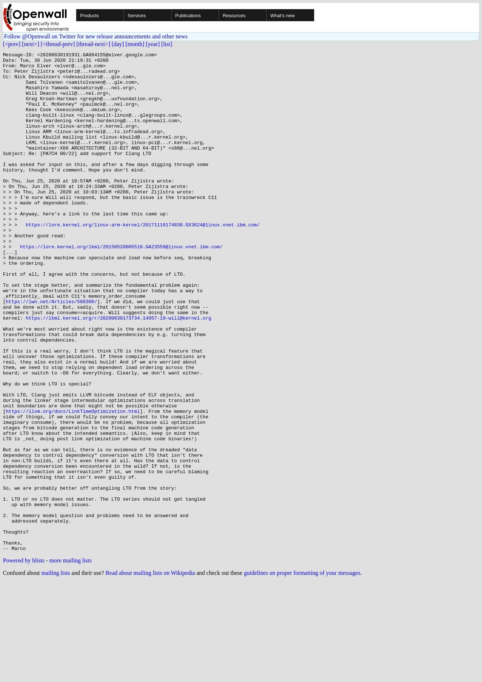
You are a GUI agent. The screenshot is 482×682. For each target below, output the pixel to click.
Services (137, 15)
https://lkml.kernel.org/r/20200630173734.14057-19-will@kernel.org (118, 371)
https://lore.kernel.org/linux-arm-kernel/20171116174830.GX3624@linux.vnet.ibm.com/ (143, 259)
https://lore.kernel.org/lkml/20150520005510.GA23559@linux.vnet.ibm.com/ (121, 286)
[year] (153, 44)
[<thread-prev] (58, 44)
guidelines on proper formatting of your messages (302, 673)
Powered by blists (24, 660)
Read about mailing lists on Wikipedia (150, 673)
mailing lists (55, 673)
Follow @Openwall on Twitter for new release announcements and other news (96, 36)
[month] (134, 44)
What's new (282, 15)
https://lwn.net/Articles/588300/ (51, 351)
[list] (166, 44)
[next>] (30, 44)
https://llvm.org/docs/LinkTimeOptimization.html (73, 483)
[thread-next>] (93, 44)
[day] (118, 44)
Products (89, 15)
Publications (188, 15)
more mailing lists (70, 660)
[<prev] (11, 44)
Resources (234, 15)
